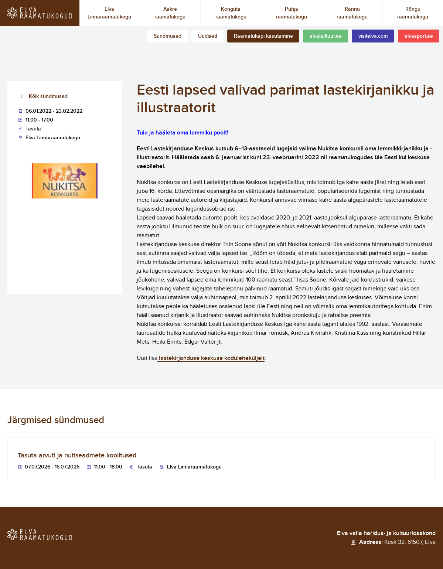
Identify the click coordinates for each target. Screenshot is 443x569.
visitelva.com (373, 36)
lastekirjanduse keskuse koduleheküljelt (211, 358)
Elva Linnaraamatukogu (109, 13)
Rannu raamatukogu (352, 13)
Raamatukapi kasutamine (263, 36)
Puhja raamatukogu (291, 13)
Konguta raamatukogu (230, 13)
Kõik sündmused (48, 96)
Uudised (207, 36)
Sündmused (167, 36)
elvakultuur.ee (326, 36)
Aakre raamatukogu (169, 13)
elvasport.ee (419, 36)
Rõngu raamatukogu (412, 13)
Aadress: (397, 542)
